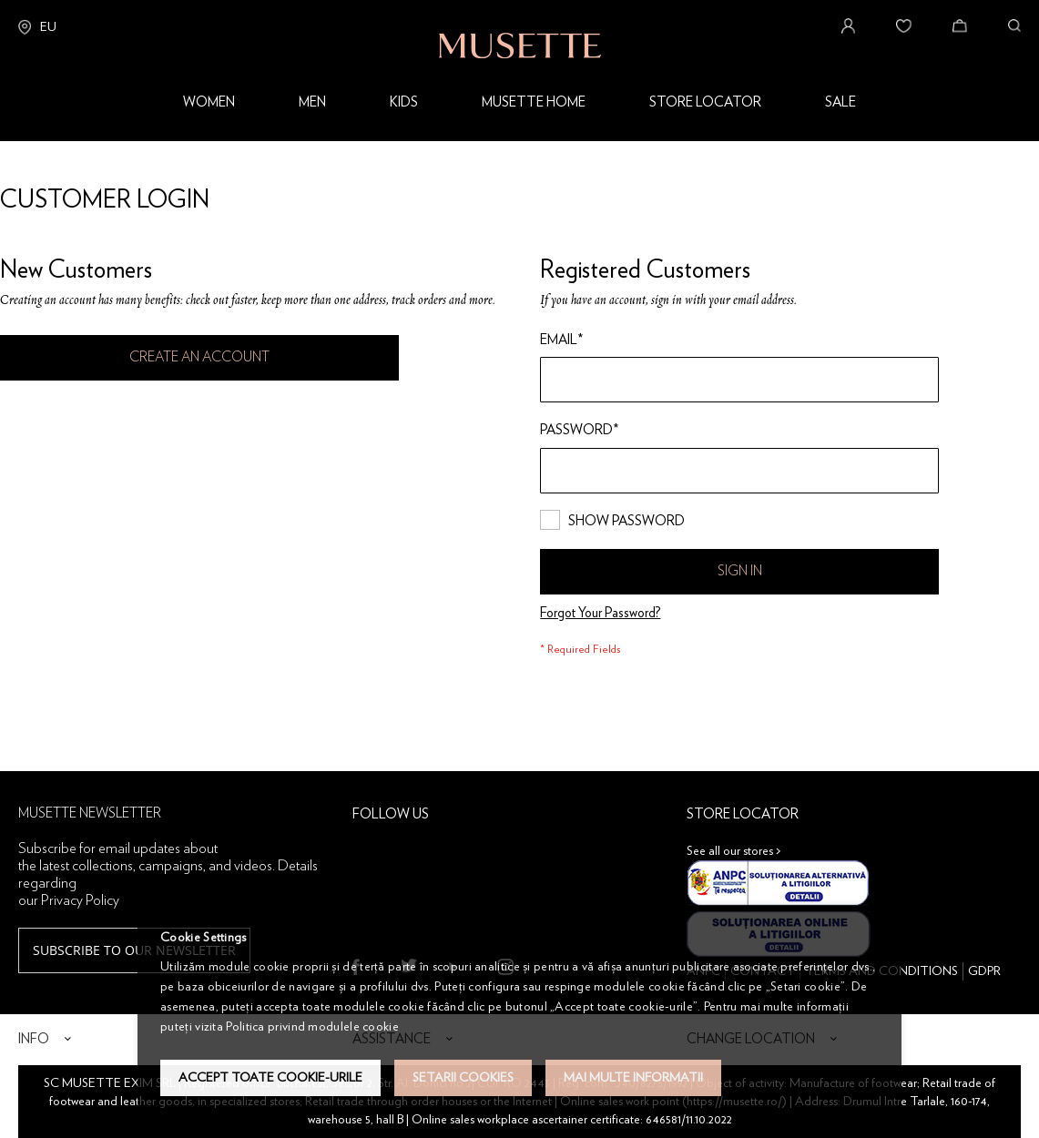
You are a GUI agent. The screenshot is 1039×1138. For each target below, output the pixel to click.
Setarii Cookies (463, 1078)
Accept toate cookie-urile (270, 1078)
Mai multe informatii (633, 1078)
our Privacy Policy (68, 900)
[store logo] (520, 29)
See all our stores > (734, 851)
